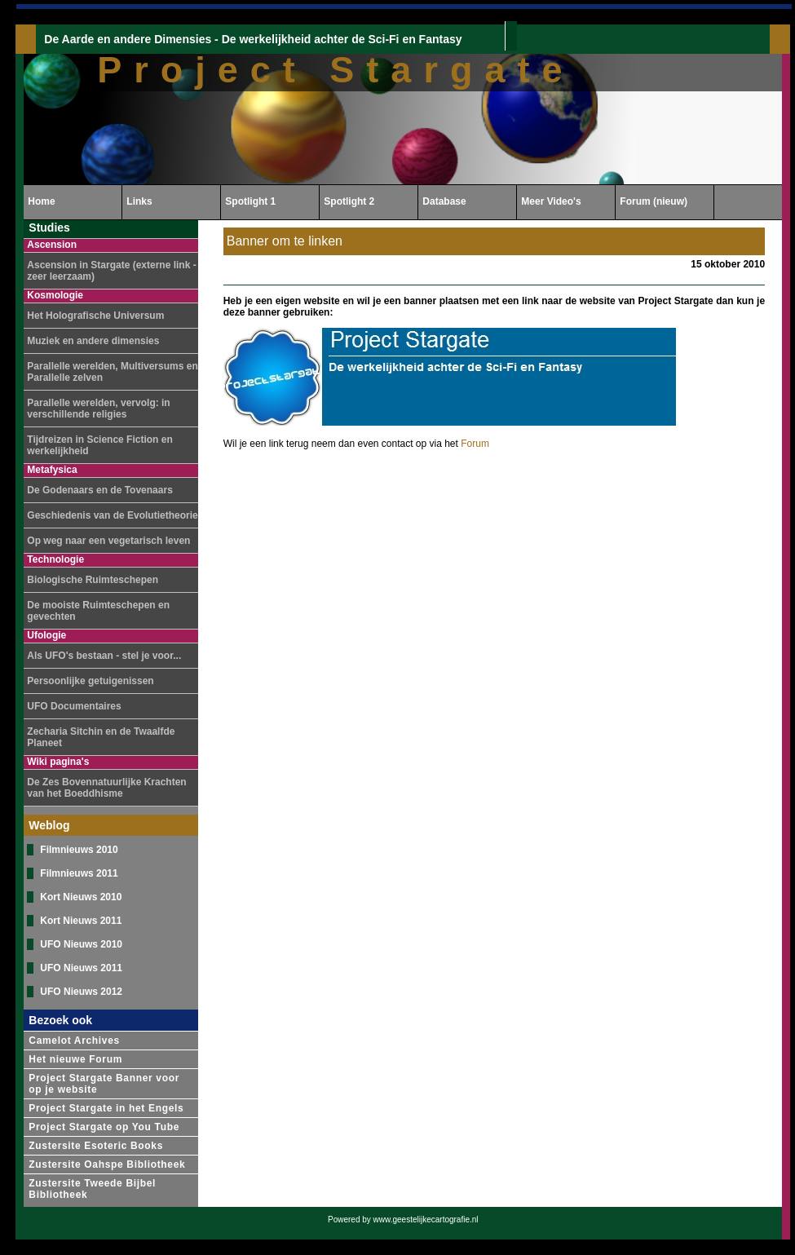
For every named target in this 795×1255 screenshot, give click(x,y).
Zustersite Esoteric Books (96, 1145)
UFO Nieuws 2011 (81, 968)
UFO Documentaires (74, 706)
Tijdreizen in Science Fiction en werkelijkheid (100, 445)
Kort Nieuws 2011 (80, 920)
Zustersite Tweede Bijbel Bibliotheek (92, 1189)
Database (444, 201)
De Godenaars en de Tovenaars (100, 490)
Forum (475, 443)
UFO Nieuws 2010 (81, 944)
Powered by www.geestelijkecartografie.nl (403, 1219)
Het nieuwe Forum (75, 1059)
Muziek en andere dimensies (93, 341)
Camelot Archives (74, 1040)
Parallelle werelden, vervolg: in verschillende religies (98, 408)
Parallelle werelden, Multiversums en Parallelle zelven (112, 371)
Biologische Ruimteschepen (92, 580)
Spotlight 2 (349, 201)
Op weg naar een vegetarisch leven (108, 540)
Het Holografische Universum (95, 315)
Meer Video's (551, 201)
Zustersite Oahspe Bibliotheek (107, 1164)
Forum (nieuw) (653, 201)
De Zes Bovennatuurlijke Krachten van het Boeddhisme (106, 787)
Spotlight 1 (250, 201)
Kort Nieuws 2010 (80, 897)
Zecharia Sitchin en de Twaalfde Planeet (100, 737)
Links (139, 201)
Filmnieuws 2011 (78, 873)
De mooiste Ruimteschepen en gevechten (98, 610)
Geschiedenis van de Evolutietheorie (112, 515)
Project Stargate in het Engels (106, 1108)
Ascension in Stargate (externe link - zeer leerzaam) (111, 270)
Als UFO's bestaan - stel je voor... (104, 655)
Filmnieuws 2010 (78, 849)
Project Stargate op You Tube (104, 1127)
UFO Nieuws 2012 (81, 991)
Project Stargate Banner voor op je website (104, 1083)
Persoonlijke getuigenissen (90, 681)
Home (41, 201)
